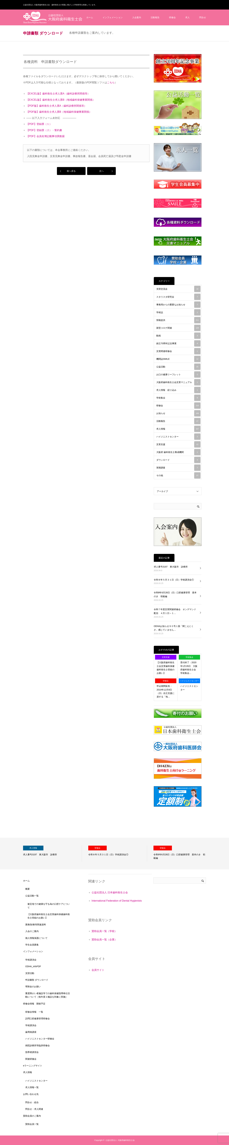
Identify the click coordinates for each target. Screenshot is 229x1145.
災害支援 (178, 444)
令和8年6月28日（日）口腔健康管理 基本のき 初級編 (175, 594)
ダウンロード (178, 460)
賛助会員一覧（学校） (104, 931)
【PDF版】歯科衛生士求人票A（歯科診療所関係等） (56, 105)
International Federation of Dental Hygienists (117, 900)
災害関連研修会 (178, 351)
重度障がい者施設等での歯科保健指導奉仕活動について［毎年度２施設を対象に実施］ (47, 995)
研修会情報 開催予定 (34, 1003)
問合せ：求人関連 (34, 1109)
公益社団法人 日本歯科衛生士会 (110, 892)
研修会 (172, 17)
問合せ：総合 (32, 1102)
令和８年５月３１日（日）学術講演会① (174, 579)
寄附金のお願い (33, 986)
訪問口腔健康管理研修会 (37, 1018)
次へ (101, 171)
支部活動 (29, 973)
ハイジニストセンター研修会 (39, 1038)
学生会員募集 (32, 944)
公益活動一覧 (32, 895)
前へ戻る (71, 171)
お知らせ (178, 413)
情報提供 (178, 320)
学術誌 (178, 312)
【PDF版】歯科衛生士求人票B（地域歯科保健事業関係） (59, 111)
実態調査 (178, 467)
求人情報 (178, 429)
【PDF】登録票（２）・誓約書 (44, 130)
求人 (187, 17)
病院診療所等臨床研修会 (37, 1045)
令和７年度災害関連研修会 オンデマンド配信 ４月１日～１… (175, 611)
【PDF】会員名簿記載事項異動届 (45, 136)
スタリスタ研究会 (178, 297)
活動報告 (155, 17)
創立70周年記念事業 (178, 343)
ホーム (89, 17)
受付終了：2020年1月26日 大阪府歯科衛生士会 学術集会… (189, 667)
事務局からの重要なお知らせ (178, 304)
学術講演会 (30, 959)
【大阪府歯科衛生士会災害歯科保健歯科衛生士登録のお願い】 (165, 667)
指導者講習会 (32, 1052)
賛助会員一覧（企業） (104, 939)
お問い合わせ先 (31, 1094)
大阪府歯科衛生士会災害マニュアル (178, 382)
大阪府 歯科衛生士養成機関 (178, 452)
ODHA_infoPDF (33, 966)
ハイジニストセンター (178, 436)
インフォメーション (113, 17)
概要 (27, 889)
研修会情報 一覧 (34, 1012)
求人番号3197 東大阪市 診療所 (171, 566)
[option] (52, 853)
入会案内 (136, 17)
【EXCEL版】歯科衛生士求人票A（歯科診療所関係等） (58, 93)
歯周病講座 (30, 1032)
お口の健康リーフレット (178, 374)
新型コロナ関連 (178, 328)
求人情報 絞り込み (178, 390)
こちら (111, 82)
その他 (178, 475)
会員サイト (98, 970)
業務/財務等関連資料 (35, 924)
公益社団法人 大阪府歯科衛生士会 (120, 1140)
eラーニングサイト (32, 1065)
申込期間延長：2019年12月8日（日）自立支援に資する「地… (165, 691)
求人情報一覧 (32, 1087)
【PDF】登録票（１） (39, 124)
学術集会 (178, 398)
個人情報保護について (36, 938)
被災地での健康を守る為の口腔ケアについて (49, 906)
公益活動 (178, 367)
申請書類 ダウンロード (36, 980)
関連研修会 (30, 1059)
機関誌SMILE (178, 359)
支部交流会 (178, 289)
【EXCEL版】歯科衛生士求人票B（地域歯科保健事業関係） (60, 99)
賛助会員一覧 (32, 1124)
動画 (178, 335)
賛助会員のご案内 (32, 1116)
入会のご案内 (32, 931)
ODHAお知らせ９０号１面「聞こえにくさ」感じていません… (174, 628)
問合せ (202, 17)
